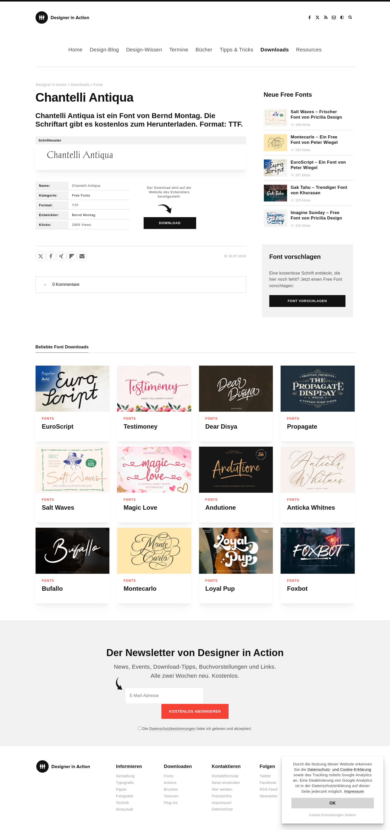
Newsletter (269, 796)
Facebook (309, 17)
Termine (178, 49)
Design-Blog (104, 49)
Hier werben (222, 789)
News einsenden (226, 782)
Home (75, 49)
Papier (121, 789)
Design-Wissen (144, 49)
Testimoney (141, 426)
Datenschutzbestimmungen (172, 728)
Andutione (220, 507)
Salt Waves (58, 507)
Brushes (171, 789)
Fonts (98, 85)
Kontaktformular (225, 776)
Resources (309, 49)
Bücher (204, 49)
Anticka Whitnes (311, 507)
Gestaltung (125, 776)
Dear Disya (221, 426)
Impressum (354, 791)
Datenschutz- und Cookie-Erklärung (339, 769)
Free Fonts (81, 195)
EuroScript (58, 426)
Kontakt (334, 17)
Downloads (275, 49)
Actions (170, 782)
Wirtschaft (124, 809)
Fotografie (124, 796)
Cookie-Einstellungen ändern (333, 815)
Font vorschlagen (295, 256)
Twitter (265, 776)
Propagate (302, 426)
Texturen (171, 796)
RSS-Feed (269, 789)
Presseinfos (222, 796)
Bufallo (52, 588)
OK (333, 803)
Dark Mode (342, 17)
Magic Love (140, 507)
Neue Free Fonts (288, 94)
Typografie (125, 782)
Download (169, 223)
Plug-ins (171, 802)
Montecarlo (140, 588)
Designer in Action (62, 17)
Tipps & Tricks (236, 49)
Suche (350, 17)
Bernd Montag (84, 215)
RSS (325, 17)
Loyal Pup (220, 588)
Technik (122, 802)
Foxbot (297, 588)
